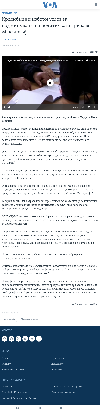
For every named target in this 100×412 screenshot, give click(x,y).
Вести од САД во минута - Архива (19, 398)
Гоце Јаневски (9, 40)
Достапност (57, 364)
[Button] (79, 52)
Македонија (9, 13)
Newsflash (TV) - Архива (14, 392)
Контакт (6, 364)
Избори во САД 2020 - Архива (67, 387)
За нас (5, 358)
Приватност (57, 358)
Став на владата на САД (63, 392)
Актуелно (7, 387)
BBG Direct (56, 369)
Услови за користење (13, 369)
